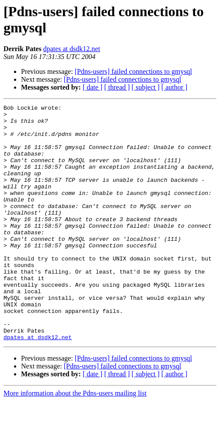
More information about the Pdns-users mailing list (75, 440)
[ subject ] (146, 87)
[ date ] (92, 87)
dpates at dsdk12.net (71, 48)
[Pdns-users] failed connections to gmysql (133, 71)
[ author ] (174, 87)
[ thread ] (117, 87)
